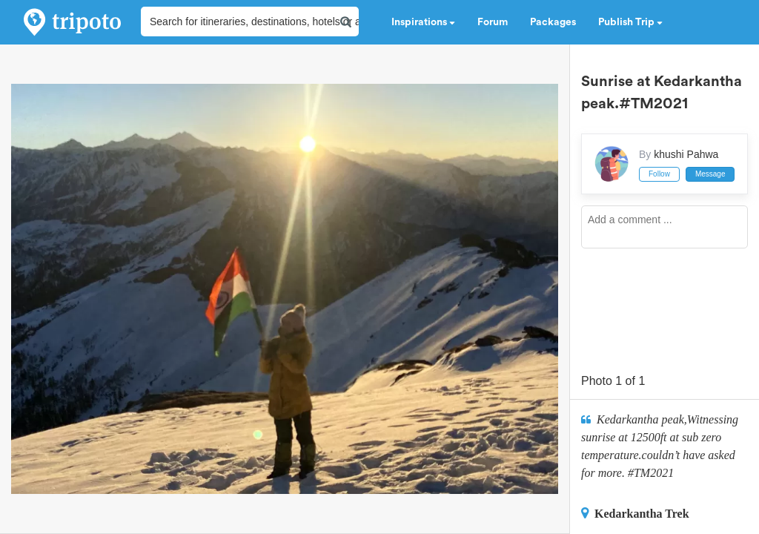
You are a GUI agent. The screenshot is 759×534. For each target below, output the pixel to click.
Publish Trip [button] (630, 22)
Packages (553, 22)
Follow (659, 174)
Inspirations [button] (423, 22)
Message (710, 174)
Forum (492, 22)
